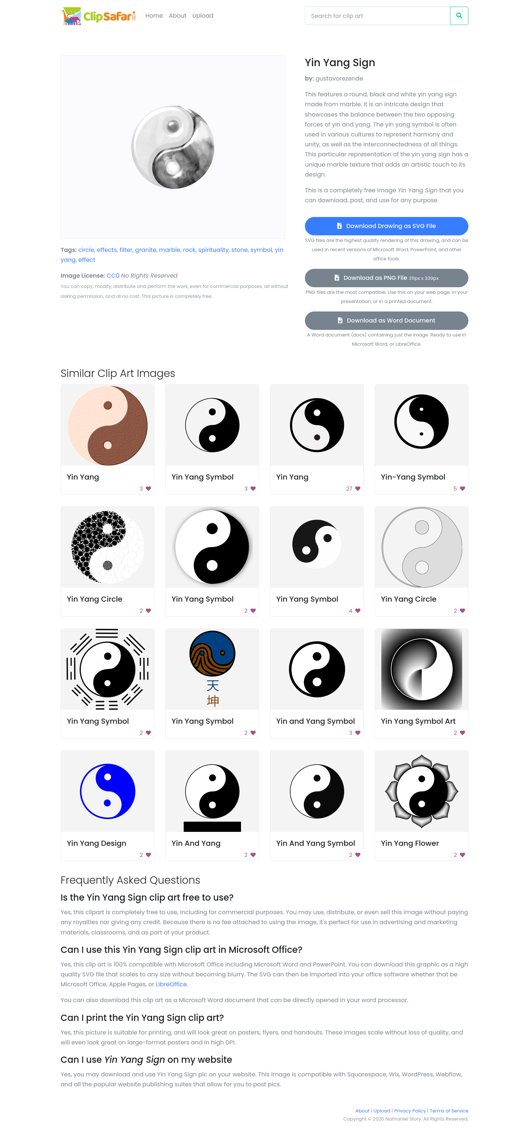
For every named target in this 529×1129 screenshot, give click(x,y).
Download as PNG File (387, 278)
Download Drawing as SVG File (386, 226)
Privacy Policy (410, 1111)
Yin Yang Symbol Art (418, 721)
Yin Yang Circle (94, 599)
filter (126, 250)
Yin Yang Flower (410, 843)
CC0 (113, 275)
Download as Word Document (386, 320)
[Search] (377, 16)
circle (86, 250)
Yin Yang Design (96, 843)
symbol (261, 250)
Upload (202, 15)
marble (169, 250)
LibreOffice (171, 984)
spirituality (213, 250)
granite (145, 250)
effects (107, 250)
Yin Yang (83, 477)
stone (239, 250)
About (178, 15)
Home (154, 15)
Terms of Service (449, 1111)
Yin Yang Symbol (203, 477)
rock (189, 250)
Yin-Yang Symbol (413, 477)
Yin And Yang (196, 843)
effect (86, 260)
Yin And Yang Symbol (315, 843)
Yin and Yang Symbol (315, 721)
